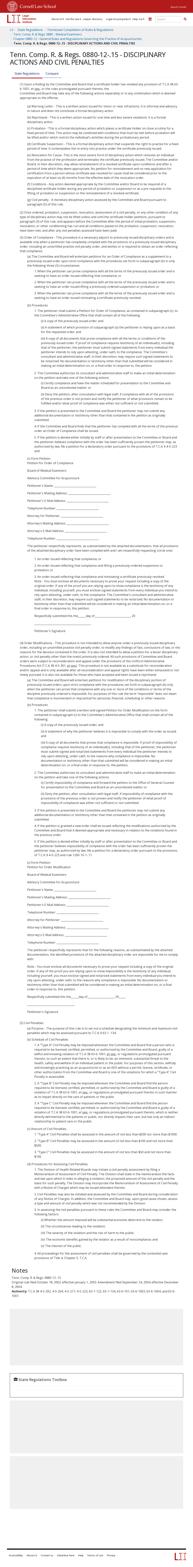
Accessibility (16, 1555)
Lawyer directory (92, 19)
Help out (137, 19)
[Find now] (185, 19)
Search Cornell (178, 7)
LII (11, 30)
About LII (56, 19)
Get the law (72, 19)
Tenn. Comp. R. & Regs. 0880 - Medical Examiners (47, 34)
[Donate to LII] (150, 19)
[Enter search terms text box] (168, 19)
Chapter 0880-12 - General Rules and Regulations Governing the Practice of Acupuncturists (77, 39)
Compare (52, 73)
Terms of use (95, 1555)
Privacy (111, 1555)
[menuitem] (57, 19)
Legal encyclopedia (117, 19)
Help (80, 1555)
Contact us (47, 1555)
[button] (185, 19)
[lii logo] (21, 19)
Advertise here (65, 1555)
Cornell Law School (37, 6)
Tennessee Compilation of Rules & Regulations (80, 30)
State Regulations (30, 30)
